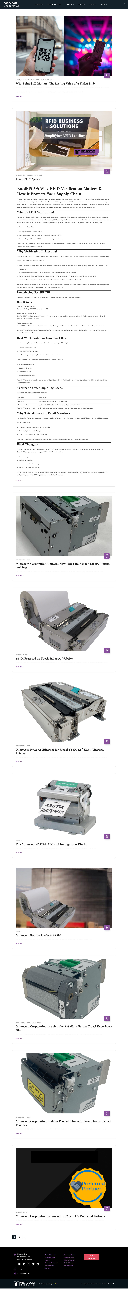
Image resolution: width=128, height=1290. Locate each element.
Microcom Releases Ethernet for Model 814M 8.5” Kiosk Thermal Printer (61, 752)
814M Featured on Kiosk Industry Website (45, 659)
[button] (124, 4)
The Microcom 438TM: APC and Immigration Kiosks (52, 845)
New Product (28, 175)
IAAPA (32, 80)
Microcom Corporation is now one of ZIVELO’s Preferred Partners (62, 1217)
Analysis (19, 80)
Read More (19, 96)
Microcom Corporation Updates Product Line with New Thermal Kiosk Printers (61, 1124)
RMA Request (68, 1267)
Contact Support (69, 1262)
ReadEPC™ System (29, 179)
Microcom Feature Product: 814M (39, 936)
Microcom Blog (50, 1259)
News (38, 80)
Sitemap (47, 1270)
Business (26, 80)
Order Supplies (69, 1259)
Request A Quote (69, 1256)
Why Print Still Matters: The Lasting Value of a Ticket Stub (56, 83)
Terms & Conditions (51, 1264)
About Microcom (50, 1256)
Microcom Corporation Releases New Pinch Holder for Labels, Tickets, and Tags (59, 566)
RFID (42, 80)
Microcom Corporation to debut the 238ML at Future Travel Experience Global (57, 1029)
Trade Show (49, 80)
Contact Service (69, 1264)
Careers (47, 1262)
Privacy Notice (49, 1267)
